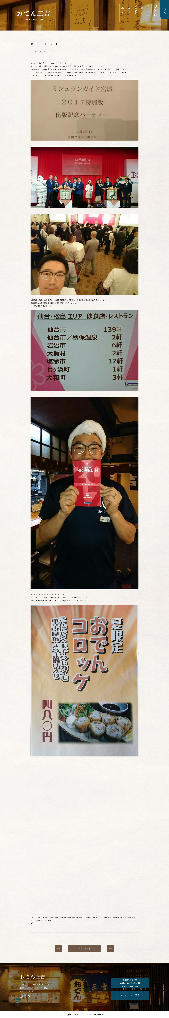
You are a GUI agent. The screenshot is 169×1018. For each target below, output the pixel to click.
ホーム (116, 8)
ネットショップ (148, 13)
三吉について (122, 9)
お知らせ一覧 (84, 948)
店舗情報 (135, 9)
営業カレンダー (142, 11)
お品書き (129, 9)
